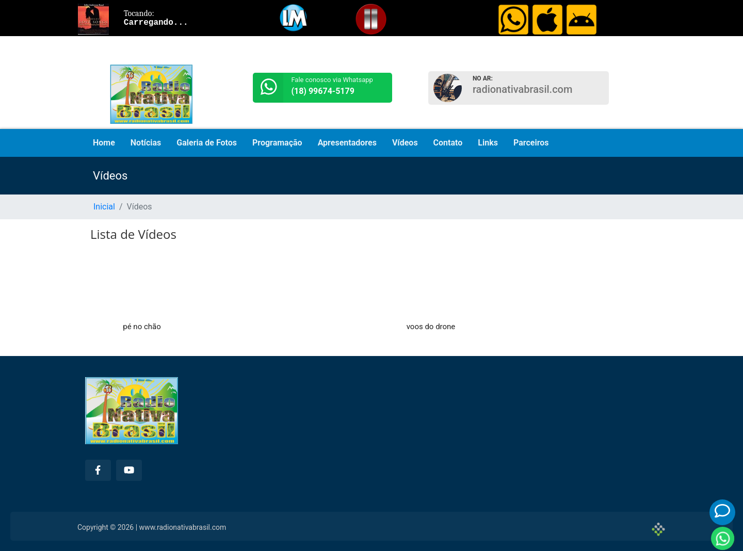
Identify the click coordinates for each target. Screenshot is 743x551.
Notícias (146, 143)
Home (104, 143)
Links (488, 143)
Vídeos (405, 143)
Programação (277, 143)
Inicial (104, 207)
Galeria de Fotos (206, 143)
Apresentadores (347, 143)
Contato (448, 143)
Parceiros (531, 143)
